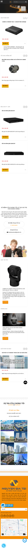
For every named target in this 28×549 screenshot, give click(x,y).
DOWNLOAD (4, 308)
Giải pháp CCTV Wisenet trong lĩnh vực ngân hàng (14, 352)
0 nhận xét (4, 299)
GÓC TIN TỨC (4, 260)
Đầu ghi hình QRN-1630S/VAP (8, 143)
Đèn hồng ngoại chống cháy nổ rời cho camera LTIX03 (14, 60)
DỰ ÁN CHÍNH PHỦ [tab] (14, 416)
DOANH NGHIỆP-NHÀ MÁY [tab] (14, 413)
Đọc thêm (5, 301)
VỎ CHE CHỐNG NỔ (6, 55)
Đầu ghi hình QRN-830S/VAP (8, 110)
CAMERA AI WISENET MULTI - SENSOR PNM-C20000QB (14, 21)
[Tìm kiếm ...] (20, 2)
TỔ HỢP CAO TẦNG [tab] (14, 410)
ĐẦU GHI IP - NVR (5, 106)
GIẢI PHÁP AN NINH (6, 348)
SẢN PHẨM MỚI (5, 17)
